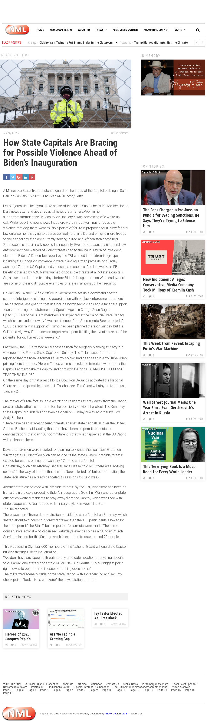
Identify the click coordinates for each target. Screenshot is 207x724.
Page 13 (148, 689)
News (101, 30)
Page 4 (32, 689)
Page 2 (7, 689)
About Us (84, 30)
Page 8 (81, 689)
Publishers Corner (125, 30)
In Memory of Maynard (155, 684)
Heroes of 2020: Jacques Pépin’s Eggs (18, 637)
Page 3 (20, 689)
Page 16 (190, 689)
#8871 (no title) (12, 684)
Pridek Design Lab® (116, 713)
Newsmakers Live (61, 30)
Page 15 (176, 689)
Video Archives (181, 687)
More (179, 30)
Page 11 (120, 689)
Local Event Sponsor (184, 684)
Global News (130, 684)
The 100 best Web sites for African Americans (140, 687)
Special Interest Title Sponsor (92, 687)
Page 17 (8, 692)
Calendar (96, 684)
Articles (82, 684)
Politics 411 (38, 687)
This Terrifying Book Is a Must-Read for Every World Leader (169, 469)
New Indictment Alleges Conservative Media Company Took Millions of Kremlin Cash (168, 284)
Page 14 (162, 689)
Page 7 (69, 689)
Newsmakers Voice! (15, 687)
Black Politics (15, 55)
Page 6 (57, 689)
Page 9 (94, 689)
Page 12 (134, 689)
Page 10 (107, 689)
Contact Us (112, 684)
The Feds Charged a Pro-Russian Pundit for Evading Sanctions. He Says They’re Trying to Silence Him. (171, 218)
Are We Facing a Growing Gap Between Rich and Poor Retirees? (64, 637)
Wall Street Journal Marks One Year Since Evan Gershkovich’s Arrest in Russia (169, 407)
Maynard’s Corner (156, 30)
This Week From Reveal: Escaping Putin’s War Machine (171, 345)
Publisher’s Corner (59, 687)
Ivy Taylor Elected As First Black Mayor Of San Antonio (108, 616)
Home (40, 30)
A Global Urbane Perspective (41, 684)
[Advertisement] (173, 127)
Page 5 (44, 689)
